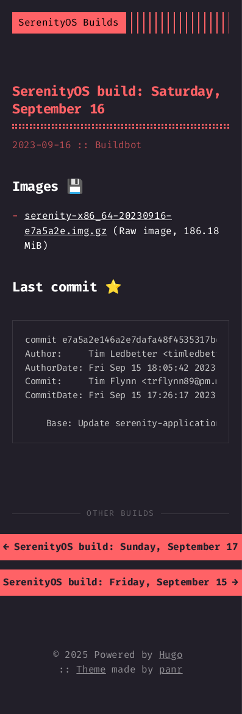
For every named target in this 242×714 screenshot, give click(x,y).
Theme (90, 669)
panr (171, 669)
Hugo (171, 654)
